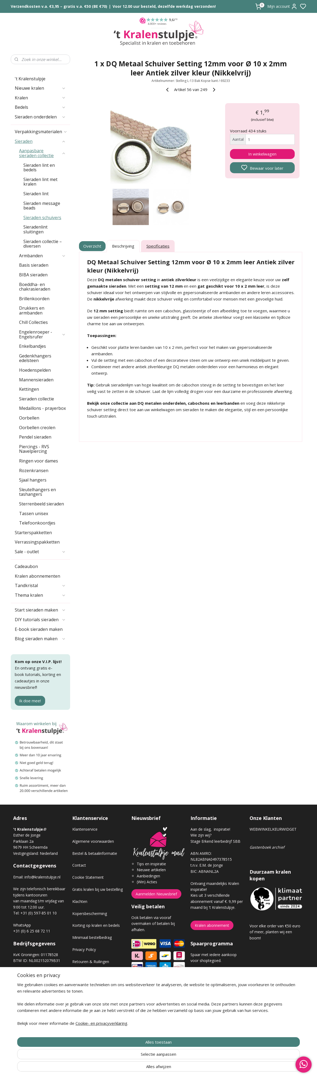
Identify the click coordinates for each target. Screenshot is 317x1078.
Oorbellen (29, 418)
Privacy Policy (84, 949)
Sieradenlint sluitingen (35, 229)
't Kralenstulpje (30, 79)
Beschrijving (123, 246)
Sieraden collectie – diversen (42, 243)
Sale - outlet (40, 552)
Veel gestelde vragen (90, 985)
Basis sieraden (33, 265)
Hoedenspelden (35, 370)
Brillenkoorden (34, 299)
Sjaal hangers (32, 480)
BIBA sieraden (33, 275)
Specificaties (158, 246)
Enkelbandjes (32, 346)
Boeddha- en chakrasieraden (34, 286)
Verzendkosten (85, 973)
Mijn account (282, 6)
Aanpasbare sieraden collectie (42, 153)
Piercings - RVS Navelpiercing (34, 449)
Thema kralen (40, 595)
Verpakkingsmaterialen (41, 132)
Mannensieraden (36, 380)
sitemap (177, 1068)
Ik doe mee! (30, 700)
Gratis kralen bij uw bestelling (97, 889)
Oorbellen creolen (37, 428)
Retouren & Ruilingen (90, 961)
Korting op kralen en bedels (96, 925)
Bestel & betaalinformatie (94, 853)
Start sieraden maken (40, 610)
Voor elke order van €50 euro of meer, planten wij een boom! (275, 931)
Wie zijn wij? (200, 835)
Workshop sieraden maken (95, 997)
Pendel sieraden (35, 437)
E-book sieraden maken (39, 629)
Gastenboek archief (267, 847)
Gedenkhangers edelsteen (35, 358)
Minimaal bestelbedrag (92, 937)
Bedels (40, 107)
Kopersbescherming (89, 913)
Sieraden (40, 141)
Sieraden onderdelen (40, 117)
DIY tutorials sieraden (40, 620)
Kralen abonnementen (37, 576)
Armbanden (42, 256)
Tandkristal (40, 585)
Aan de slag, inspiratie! (210, 829)
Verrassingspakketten (37, 542)
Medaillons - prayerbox (42, 408)
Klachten (79, 901)
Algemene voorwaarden (93, 841)
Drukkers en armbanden (31, 310)
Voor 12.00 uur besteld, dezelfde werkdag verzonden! (164, 6)
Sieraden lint (36, 194)
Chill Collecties (33, 322)
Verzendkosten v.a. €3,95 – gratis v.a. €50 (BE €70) (59, 6)
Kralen (40, 98)
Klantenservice (85, 829)
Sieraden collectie (36, 399)
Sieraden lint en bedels (39, 167)
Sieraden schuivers (42, 217)
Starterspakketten (33, 533)
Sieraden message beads (41, 205)
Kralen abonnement (212, 925)
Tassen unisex (33, 513)
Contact (79, 865)
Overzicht (93, 246)
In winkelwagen (262, 154)
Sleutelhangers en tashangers (37, 492)
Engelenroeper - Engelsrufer (42, 334)
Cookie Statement (88, 877)
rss (189, 1068)
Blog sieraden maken (40, 639)
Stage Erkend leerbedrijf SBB (215, 841)
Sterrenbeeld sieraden (41, 504)
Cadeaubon (26, 566)
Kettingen (29, 389)
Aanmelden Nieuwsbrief (156, 893)
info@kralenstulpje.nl (42, 877)
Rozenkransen (33, 470)
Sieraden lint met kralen (40, 181)
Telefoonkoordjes (37, 523)
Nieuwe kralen (40, 88)
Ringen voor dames (38, 461)
